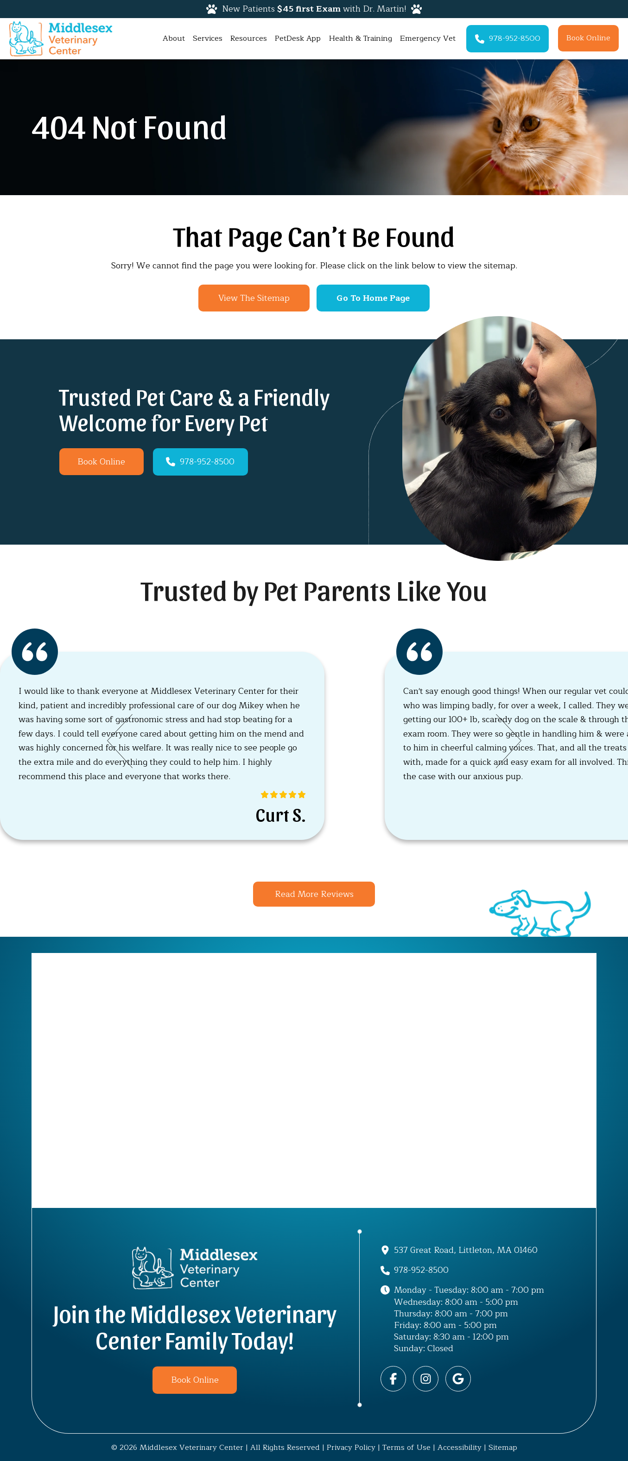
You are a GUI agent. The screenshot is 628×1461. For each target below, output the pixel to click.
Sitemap (502, 1447)
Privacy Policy (351, 1447)
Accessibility (460, 1447)
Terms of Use (406, 1447)
